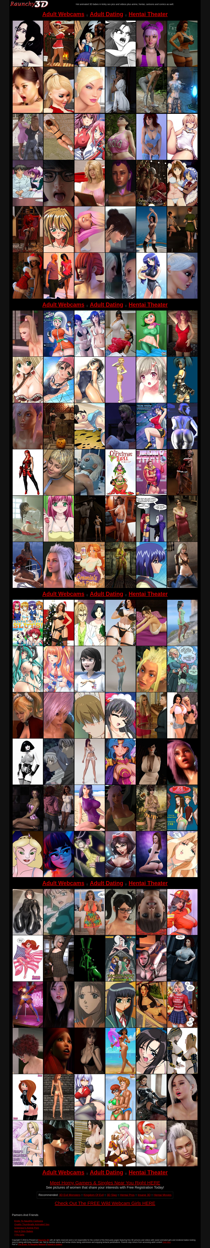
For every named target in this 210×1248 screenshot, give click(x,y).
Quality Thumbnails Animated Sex (31, 1224)
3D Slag (112, 1195)
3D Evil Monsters (69, 1195)
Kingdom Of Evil (94, 1195)
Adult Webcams (63, 14)
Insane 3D (144, 1195)
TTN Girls (19, 1234)
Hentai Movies (162, 1195)
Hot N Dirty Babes (23, 1231)
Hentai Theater (148, 14)
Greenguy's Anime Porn (26, 1227)
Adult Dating (106, 14)
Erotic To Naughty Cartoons (28, 1221)
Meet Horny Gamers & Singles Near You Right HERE (105, 1182)
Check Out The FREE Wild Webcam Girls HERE (105, 1203)
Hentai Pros (127, 1195)
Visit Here (167, 1242)
